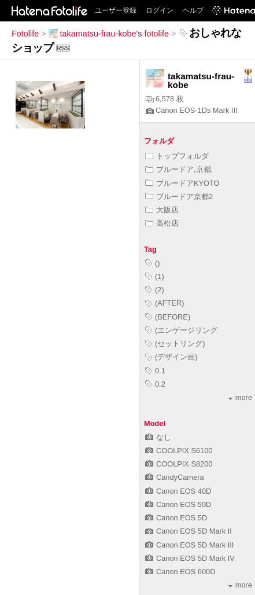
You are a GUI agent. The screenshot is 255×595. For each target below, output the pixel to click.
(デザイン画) (171, 356)
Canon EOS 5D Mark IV (190, 558)
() (152, 263)
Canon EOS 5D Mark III (189, 545)
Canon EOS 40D (178, 491)
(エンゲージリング (181, 330)
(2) (154, 289)
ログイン (159, 10)
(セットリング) (175, 343)
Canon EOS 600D (180, 571)
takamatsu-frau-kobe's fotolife (109, 33)
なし (158, 437)
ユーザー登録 (115, 10)
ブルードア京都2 (179, 196)
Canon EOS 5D (176, 517)
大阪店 (162, 209)
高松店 (162, 223)
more (240, 397)
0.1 (155, 370)
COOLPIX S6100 (178, 450)
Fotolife (25, 33)
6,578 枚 (165, 98)
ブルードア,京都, (179, 169)
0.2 (155, 384)
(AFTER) (164, 303)
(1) (154, 276)
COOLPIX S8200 (178, 464)
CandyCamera (174, 477)
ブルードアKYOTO (182, 183)
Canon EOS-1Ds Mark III (192, 110)
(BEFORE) (167, 317)
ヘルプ (193, 10)
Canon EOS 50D (178, 504)
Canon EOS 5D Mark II (188, 531)
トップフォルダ (177, 156)
